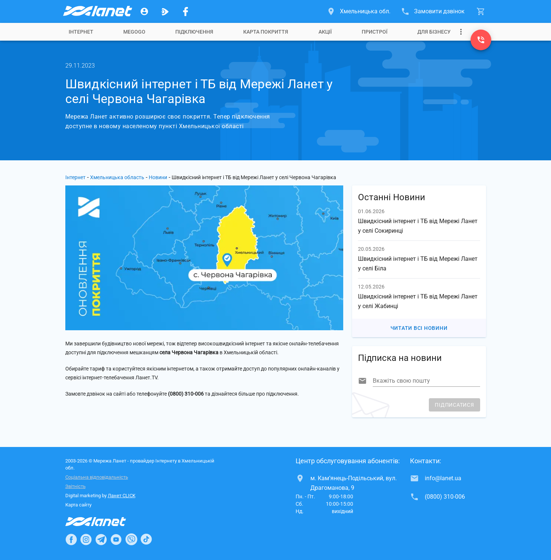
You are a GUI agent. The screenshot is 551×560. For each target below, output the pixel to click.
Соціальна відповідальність (96, 477)
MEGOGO (134, 32)
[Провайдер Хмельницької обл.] (97, 11)
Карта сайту (78, 505)
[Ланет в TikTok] (146, 539)
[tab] (81, 32)
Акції (325, 32)
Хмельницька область (117, 177)
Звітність (75, 486)
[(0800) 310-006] (481, 40)
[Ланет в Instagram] (86, 539)
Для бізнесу (434, 32)
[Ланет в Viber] (131, 539)
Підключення (194, 32)
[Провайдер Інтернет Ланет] (104, 521)
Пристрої (375, 32)
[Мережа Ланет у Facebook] (185, 11)
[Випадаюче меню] (461, 31)
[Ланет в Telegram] (101, 539)
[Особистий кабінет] (144, 11)
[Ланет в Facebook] (71, 539)
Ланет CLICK (121, 495)
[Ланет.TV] (165, 11)
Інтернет (81, 32)
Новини (158, 177)
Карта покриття (265, 32)
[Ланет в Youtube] (116, 539)
